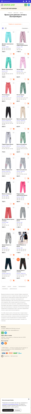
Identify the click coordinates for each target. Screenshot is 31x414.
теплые (14, 286)
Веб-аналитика (14, 356)
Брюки (21, 12)
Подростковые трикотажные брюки (22, 194)
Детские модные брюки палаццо (8, 220)
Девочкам (16, 12)
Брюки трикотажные (7, 69)
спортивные (5, 288)
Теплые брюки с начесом (6, 271)
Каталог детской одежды (9, 8)
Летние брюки (20, 69)
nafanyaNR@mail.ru (15, 330)
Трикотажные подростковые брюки (22, 44)
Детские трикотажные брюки (7, 44)
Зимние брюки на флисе (21, 220)
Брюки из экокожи (6, 194)
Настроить (17, 410)
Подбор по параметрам (15, 24)
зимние (4, 286)
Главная (10, 12)
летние (9, 286)
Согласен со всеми (7, 410)
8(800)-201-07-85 (9, 328)
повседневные (22, 286)
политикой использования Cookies (10, 404)
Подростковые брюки (7, 144)
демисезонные (13, 288)
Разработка (6, 356)
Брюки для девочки (7, 119)
